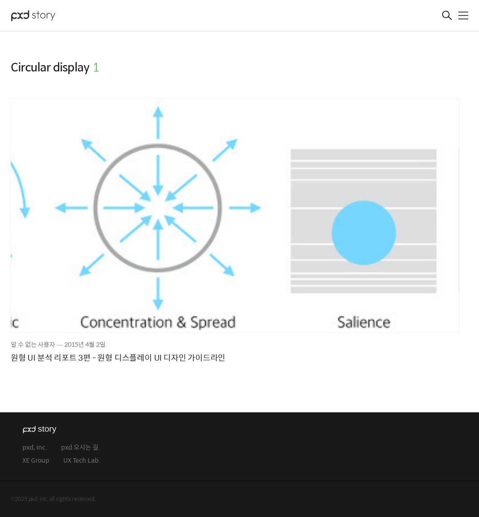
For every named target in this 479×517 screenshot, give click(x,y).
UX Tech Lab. (82, 460)
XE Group (35, 460)
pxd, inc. (34, 447)
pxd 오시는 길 (79, 447)
